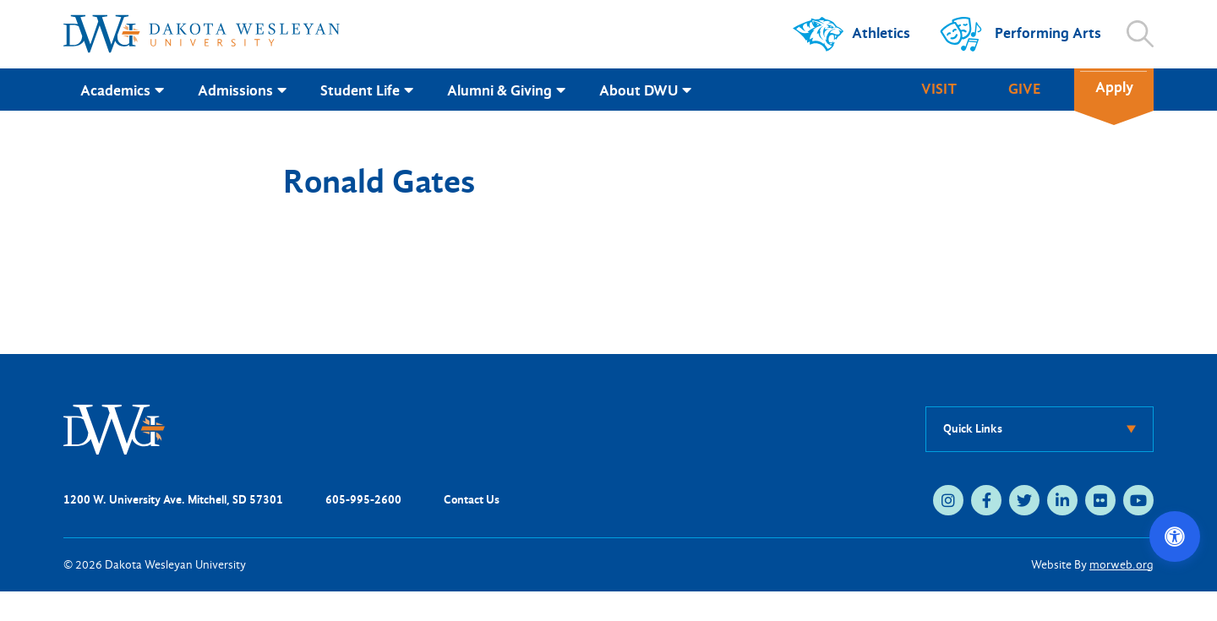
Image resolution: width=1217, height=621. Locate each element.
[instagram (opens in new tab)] (948, 500)
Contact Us (471, 500)
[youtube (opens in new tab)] (1138, 500)
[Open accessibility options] (1174, 536)
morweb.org (1121, 565)
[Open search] (1140, 33)
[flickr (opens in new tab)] (1100, 500)
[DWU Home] (114, 428)
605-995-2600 (363, 500)
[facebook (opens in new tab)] (986, 500)
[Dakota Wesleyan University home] (201, 33)
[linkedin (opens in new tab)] (1062, 500)
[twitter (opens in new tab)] (1024, 500)
